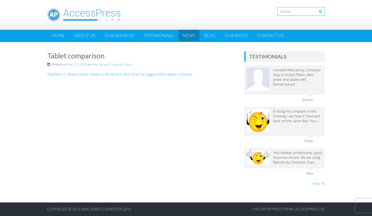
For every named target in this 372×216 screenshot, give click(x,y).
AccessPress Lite (310, 209)
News (189, 35)
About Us (84, 35)
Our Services (119, 35)
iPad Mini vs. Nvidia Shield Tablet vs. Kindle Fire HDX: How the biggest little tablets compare (119, 74)
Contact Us (270, 35)
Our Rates (236, 35)
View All (319, 183)
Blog (209, 35)
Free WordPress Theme (273, 209)
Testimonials (158, 35)
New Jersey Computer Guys (112, 64)
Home (58, 35)
